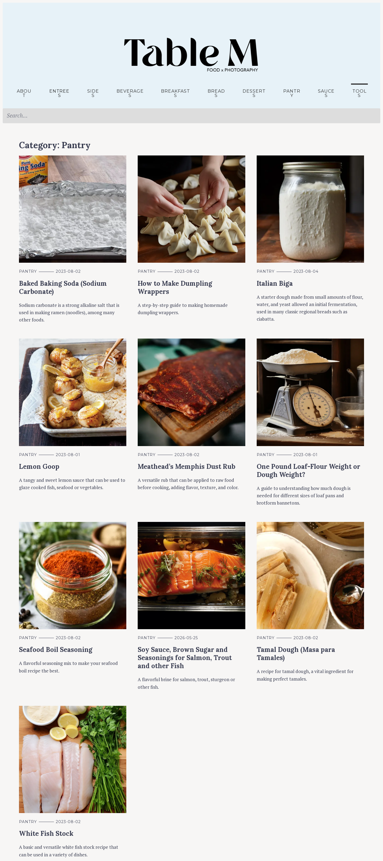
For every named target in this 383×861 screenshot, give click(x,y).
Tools (359, 93)
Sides (93, 93)
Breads (216, 93)
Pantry (291, 93)
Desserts (254, 93)
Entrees (59, 93)
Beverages (130, 93)
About (24, 93)
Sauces (326, 93)
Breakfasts (175, 93)
